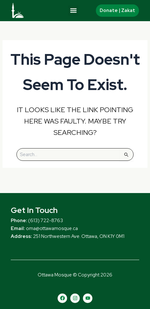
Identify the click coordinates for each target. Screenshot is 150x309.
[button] (73, 10)
